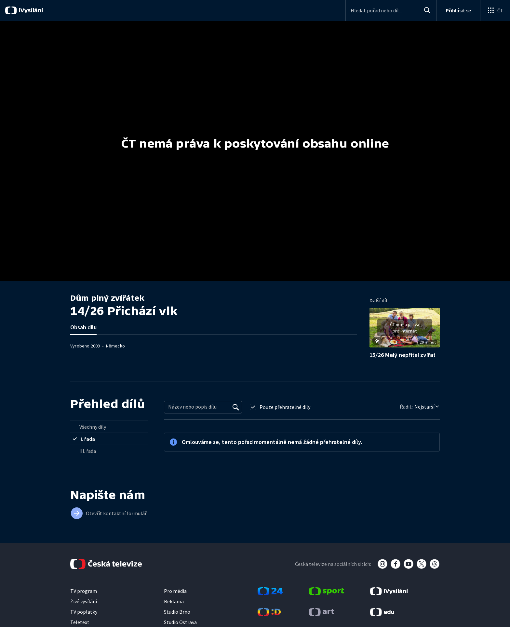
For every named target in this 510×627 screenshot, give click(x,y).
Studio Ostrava (180, 622)
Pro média (175, 591)
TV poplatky (83, 611)
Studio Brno (177, 611)
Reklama (174, 601)
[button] (404, 330)
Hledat (426, 13)
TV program (83, 591)
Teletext (79, 622)
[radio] (109, 427)
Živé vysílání (83, 601)
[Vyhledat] (236, 407)
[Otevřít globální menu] (495, 10)
